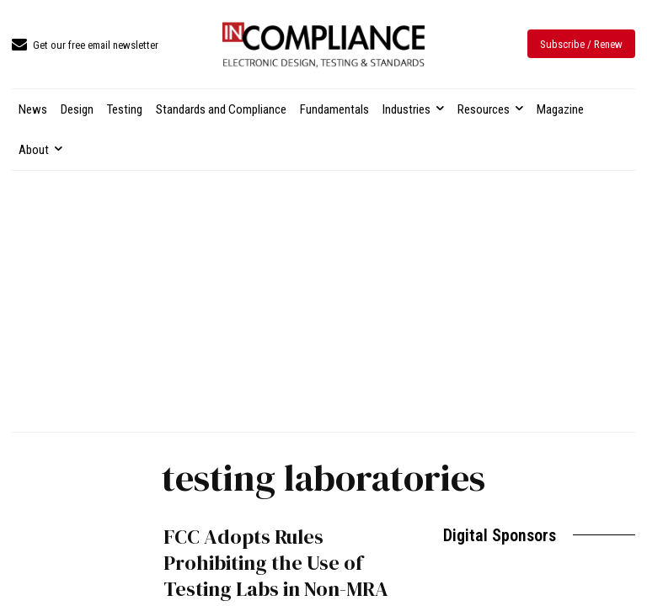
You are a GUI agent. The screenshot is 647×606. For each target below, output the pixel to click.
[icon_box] (85, 46)
